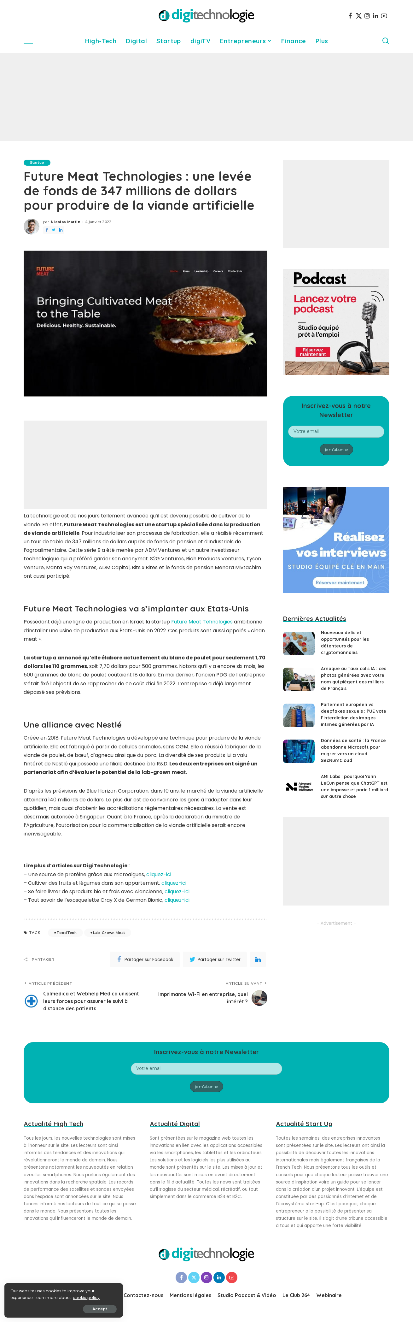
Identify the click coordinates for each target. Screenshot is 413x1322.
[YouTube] (384, 16)
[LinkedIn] (376, 16)
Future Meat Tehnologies (201, 621)
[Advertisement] (206, 97)
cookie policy (24, 1297)
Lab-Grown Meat (109, 932)
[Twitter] (359, 16)
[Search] (385, 41)
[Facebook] (350, 16)
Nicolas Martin (65, 222)
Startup (37, 162)
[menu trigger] (33, 41)
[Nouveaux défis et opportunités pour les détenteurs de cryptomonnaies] (299, 643)
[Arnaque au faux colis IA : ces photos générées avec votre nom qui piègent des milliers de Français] (299, 679)
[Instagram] (367, 16)
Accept (76, 1308)
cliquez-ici (158, 874)
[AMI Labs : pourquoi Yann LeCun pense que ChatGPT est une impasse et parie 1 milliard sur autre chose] (299, 787)
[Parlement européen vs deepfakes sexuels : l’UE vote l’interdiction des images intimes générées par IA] (299, 715)
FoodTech (67, 932)
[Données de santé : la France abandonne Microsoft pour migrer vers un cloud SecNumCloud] (299, 751)
